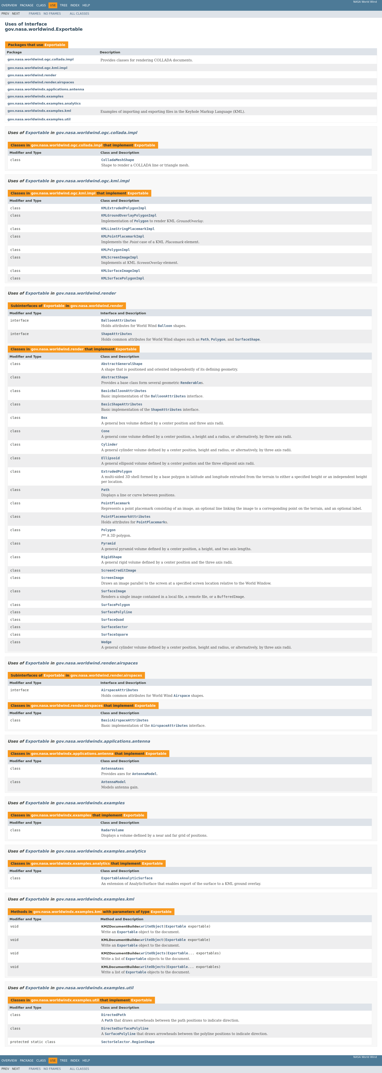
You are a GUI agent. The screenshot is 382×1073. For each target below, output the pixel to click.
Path (105, 490)
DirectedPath (113, 1015)
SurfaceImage (113, 591)
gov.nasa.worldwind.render (32, 75)
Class (41, 5)
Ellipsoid (110, 458)
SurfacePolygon (115, 605)
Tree (63, 5)
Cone (105, 431)
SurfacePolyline (116, 612)
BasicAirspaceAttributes (125, 720)
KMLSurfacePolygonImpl (122, 278)
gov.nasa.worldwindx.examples (35, 96)
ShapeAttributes (116, 334)
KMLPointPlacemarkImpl (122, 236)
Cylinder (109, 444)
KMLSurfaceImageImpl (120, 271)
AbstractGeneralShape (122, 364)
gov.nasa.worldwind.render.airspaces (41, 82)
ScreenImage (112, 578)
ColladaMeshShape (117, 160)
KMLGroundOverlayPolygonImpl (129, 215)
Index (75, 5)
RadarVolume (112, 830)
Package (26, 5)
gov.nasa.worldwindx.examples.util (39, 119)
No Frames (52, 13)
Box (104, 418)
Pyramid (108, 543)
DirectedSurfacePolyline (125, 1028)
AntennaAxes (112, 768)
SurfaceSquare (114, 634)
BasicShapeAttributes (122, 404)
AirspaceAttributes (119, 690)
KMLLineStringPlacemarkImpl (128, 229)
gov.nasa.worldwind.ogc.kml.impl (37, 68)
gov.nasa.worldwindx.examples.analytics (44, 103)
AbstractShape (114, 377)
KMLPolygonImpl (115, 250)
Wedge (106, 642)
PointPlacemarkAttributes (126, 516)
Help (86, 5)
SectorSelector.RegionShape (128, 1042)
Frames (35, 13)
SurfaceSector (114, 627)
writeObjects (153, 953)
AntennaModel (113, 782)
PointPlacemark (115, 503)
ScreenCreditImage (118, 570)
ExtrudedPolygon (116, 471)
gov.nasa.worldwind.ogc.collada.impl (41, 59)
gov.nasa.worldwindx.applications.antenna (46, 89)
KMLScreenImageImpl (119, 257)
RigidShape (111, 557)
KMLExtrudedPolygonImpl (123, 208)
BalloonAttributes (118, 320)
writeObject (152, 926)
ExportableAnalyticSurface (127, 878)
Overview (9, 5)
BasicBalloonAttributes (123, 391)
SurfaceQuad (112, 620)
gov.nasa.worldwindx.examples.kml (39, 111)
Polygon (108, 530)
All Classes (79, 13)
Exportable (54, 45)
